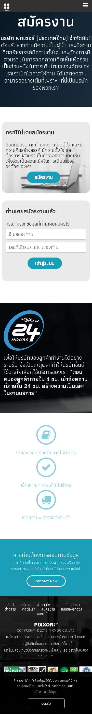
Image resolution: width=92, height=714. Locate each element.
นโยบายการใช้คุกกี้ (45, 692)
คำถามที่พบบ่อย (47, 604)
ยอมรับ (46, 703)
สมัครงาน (43, 177)
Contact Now (46, 581)
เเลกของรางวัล (71, 609)
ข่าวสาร (10, 609)
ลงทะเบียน (44, 614)
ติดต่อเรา (28, 609)
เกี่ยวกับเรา (72, 604)
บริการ (26, 604)
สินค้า (11, 604)
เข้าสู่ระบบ (44, 263)
